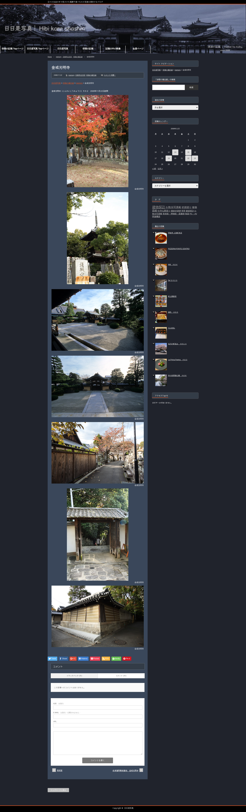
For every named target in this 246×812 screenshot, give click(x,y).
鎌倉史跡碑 (176, 211)
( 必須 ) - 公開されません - (66, 712)
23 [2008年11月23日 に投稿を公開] (195, 158)
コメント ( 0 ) (121, 676)
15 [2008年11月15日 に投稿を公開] (188, 152)
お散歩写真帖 (173, 207)
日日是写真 (128, 808)
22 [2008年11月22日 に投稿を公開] (188, 158)
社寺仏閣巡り (164, 210)
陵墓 (187, 214)
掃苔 (183, 211)
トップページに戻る (58, 790)
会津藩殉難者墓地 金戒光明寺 (125, 770)
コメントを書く (110, 75)
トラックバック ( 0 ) (74, 676)
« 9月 (154, 169)
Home (50, 57)
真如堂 (59, 770)
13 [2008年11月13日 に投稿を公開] (175, 152)
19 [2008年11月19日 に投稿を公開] (169, 158)
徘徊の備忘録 (78, 57)
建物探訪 (158, 207)
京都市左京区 (67, 57)
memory (59, 57)
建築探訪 (190, 211)
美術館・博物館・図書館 (174, 214)
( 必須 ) (58, 703)
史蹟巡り (187, 207)
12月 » (160, 169)
